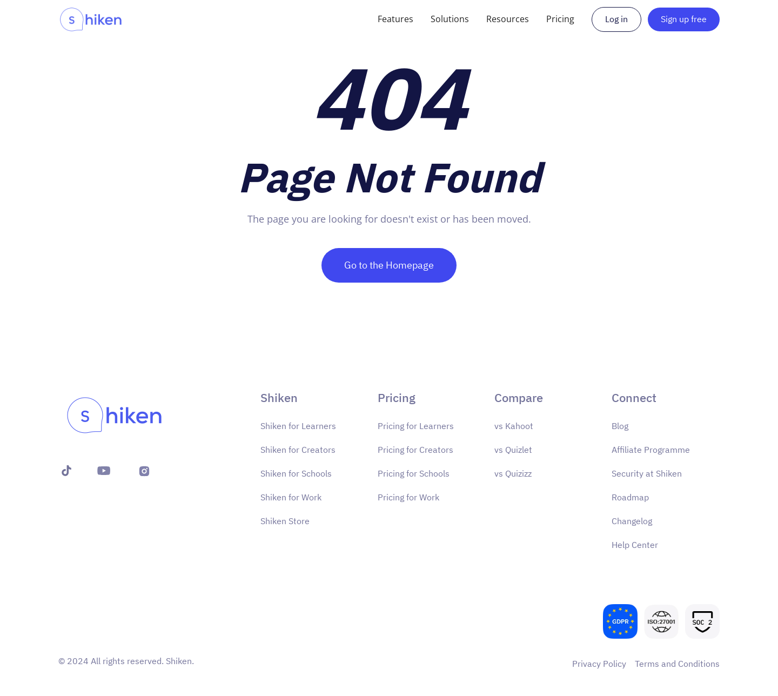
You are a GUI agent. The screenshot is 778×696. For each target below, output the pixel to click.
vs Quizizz (513, 473)
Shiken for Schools (296, 473)
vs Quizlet (513, 449)
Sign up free (684, 19)
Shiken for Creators (298, 449)
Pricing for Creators (415, 449)
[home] (90, 19)
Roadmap (630, 497)
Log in (616, 19)
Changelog (632, 521)
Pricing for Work (408, 497)
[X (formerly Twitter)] (63, 470)
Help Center (635, 544)
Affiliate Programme (651, 449)
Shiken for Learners (298, 425)
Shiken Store (285, 521)
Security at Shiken (647, 473)
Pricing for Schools (414, 473)
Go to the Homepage (389, 265)
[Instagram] (144, 470)
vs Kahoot (513, 425)
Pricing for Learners (416, 425)
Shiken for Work (290, 497)
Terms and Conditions (677, 663)
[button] (395, 19)
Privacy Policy (599, 663)
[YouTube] (103, 470)
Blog (620, 425)
